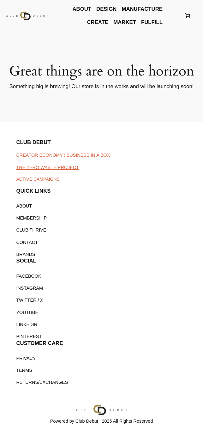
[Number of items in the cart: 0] (187, 15)
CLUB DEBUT (33, 142)
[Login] (173, 16)
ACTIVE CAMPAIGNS (37, 179)
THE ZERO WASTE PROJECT (47, 167)
